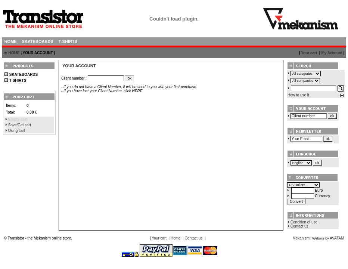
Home (176, 238)
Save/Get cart (19, 125)
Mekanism (301, 238)
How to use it (298, 95)
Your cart (309, 53)
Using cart (16, 131)
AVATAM (337, 238)
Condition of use (303, 222)
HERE (137, 91)
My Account (331, 53)
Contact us (299, 226)
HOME (13, 53)
